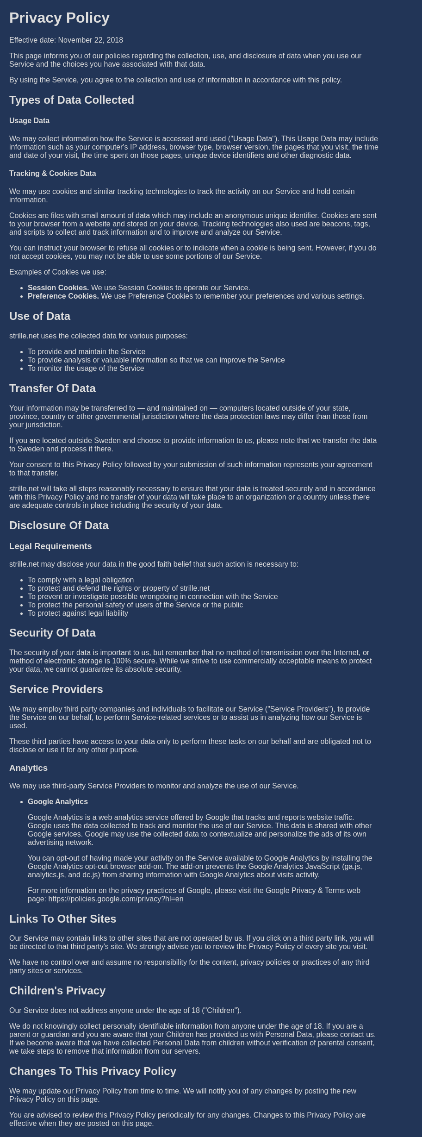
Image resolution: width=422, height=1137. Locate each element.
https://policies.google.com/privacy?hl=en (115, 899)
